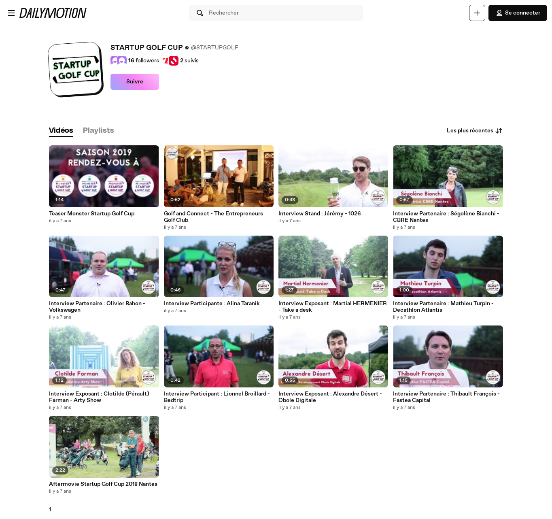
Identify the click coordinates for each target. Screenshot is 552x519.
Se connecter (517, 13)
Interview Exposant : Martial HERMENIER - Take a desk (332, 306)
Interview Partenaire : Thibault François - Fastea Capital (446, 397)
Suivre (134, 81)
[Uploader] (477, 13)
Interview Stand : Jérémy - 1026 (319, 214)
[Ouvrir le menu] (11, 13)
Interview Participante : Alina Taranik (212, 303)
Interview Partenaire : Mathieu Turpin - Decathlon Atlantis (443, 306)
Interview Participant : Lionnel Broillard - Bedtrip (217, 397)
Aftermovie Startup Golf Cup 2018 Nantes (103, 484)
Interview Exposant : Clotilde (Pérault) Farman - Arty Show (99, 397)
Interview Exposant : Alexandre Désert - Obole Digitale (330, 397)
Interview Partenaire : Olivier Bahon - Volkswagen (97, 306)
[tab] (61, 131)
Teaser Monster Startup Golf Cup (91, 214)
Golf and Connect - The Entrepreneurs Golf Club (213, 217)
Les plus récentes (475, 131)
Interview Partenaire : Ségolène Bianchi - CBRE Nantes (446, 217)
